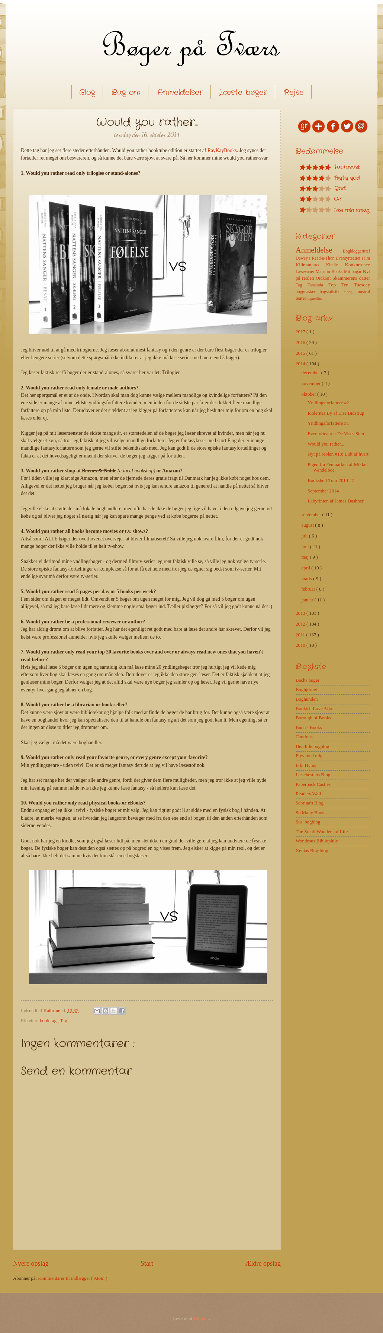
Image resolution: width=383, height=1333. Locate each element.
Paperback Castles (313, 784)
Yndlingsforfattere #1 (328, 423)
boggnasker (308, 291)
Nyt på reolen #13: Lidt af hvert (338, 454)
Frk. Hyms (306, 765)
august (308, 525)
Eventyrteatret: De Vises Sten (336, 433)
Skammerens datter (351, 278)
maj (305, 557)
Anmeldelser (180, 92)
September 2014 (323, 491)
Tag (63, 1020)
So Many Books (311, 812)
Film (366, 258)
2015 (301, 353)
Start (147, 1263)
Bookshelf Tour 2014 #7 (331, 480)
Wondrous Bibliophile (317, 841)
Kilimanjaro (311, 264)
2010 (301, 645)
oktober (309, 394)
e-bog (350, 292)
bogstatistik (332, 291)
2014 (301, 363)
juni (305, 546)
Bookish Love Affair (315, 708)
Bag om (126, 92)
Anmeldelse (319, 250)
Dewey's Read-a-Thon (316, 258)
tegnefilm (315, 298)
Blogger (201, 1318)
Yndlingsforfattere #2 (328, 402)
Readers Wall (308, 793)
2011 (301, 634)
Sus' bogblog (308, 822)
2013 (301, 613)
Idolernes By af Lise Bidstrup (336, 413)
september (311, 514)
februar (308, 589)
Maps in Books (330, 271)
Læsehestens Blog (313, 774)
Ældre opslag (263, 1263)
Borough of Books (313, 717)
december (311, 372)
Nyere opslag (31, 1263)
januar (307, 600)
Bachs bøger (307, 680)
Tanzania (318, 285)
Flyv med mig (309, 755)
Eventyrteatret (349, 258)
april (306, 568)
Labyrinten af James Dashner (336, 501)
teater (302, 298)
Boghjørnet (306, 689)
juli (305, 536)
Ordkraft (324, 278)
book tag (49, 1020)
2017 (301, 331)
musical (363, 291)
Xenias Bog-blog (312, 850)
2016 (301, 342)
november (311, 383)
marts (307, 578)
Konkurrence (357, 264)
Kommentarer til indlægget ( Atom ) (72, 1278)
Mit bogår (353, 271)
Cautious (304, 736)
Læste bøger (243, 92)
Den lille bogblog (312, 746)
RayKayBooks (222, 150)
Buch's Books (309, 727)
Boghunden (307, 699)
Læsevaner (306, 271)
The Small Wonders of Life (322, 831)
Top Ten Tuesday (349, 285)
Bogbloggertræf (356, 251)
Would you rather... (326, 444)
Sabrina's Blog (310, 803)
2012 (301, 624)
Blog (87, 92)
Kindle (335, 265)
